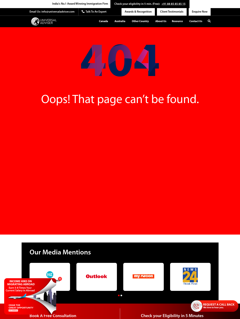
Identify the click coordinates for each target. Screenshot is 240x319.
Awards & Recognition (138, 11)
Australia (120, 21)
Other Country (140, 21)
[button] (119, 295)
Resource (177, 21)
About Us (160, 21)
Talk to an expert (94, 11)
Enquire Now (199, 11)
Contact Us (195, 21)
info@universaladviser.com (57, 11)
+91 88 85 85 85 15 (174, 4)
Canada (103, 21)
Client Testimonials (171, 11)
